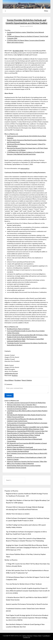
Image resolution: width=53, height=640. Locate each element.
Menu (46, 11)
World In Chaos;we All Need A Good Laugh (20, 447)
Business (15, 375)
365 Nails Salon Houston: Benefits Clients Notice (22, 437)
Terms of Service (27, 635)
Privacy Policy (37, 635)
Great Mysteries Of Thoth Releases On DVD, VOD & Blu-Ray (25, 433)
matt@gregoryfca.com (11, 373)
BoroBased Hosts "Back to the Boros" (18, 329)
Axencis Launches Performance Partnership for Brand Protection (27, 604)
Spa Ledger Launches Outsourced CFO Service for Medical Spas (26, 402)
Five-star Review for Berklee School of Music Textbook (23, 435)
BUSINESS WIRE (18, 51)
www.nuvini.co (25, 168)
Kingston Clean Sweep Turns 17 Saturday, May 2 (21, 404)
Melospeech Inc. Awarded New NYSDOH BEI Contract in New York (27, 431)
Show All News (9, 380)
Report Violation (27, 380)
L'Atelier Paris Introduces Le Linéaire (18, 514)
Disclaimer (18, 380)
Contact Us (26, 637)
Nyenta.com (26, 4)
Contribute (46, 635)
